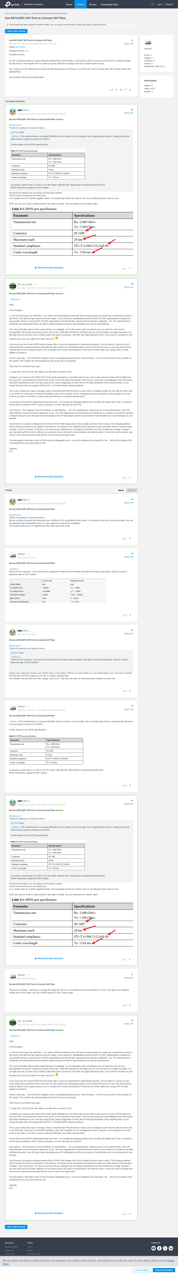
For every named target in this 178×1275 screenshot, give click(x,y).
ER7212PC (20, 47)
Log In (159, 4)
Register (169, 4)
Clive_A (26, 110)
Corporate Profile (11, 1247)
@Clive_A (16, 136)
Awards (30, 1250)
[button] (130, 90)
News (29, 1247)
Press (30, 1243)
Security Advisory (34, 1254)
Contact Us (9, 1250)
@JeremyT (16, 125)
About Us (9, 1243)
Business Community (13, 14)
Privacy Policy (10, 1254)
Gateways (26, 14)
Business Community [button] (33, 4)
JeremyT (14, 132)
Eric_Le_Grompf (25, 284)
